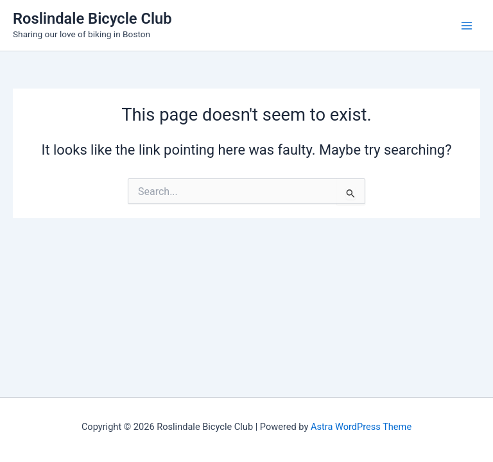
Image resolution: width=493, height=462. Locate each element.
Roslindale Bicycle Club (92, 19)
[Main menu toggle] (466, 25)
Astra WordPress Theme (361, 426)
